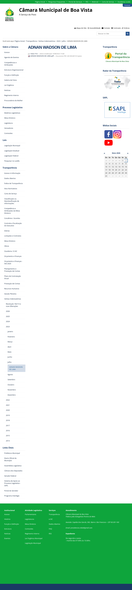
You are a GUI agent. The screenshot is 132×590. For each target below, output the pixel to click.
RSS (87, 2)
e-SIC (51, 519)
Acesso (7, 514)
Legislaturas (29, 519)
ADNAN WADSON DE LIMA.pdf (41, 56)
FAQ (50, 529)
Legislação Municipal (33, 543)
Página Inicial (40, 2)
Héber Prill (34, 54)
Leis (4, 140)
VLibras (127, 28)
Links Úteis (8, 447)
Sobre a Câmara (10, 47)
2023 (58, 41)
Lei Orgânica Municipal (33, 538)
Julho (64, 41)
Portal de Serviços (75, 2)
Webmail (95, 2)
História (7, 519)
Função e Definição (11, 524)
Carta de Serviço (108, 2)
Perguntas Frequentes (56, 2)
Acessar (127, 5)
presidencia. (75, 528)
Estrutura (7, 529)
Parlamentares (30, 514)
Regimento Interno (32, 533)
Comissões (29, 529)
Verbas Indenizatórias (47, 41)
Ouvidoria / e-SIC (123, 2)
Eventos (7, 538)
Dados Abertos (54, 524)
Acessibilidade (95, 28)
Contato (107, 28)
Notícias (7, 533)
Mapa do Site (81, 28)
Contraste (117, 28)
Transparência (31, 41)
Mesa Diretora (30, 524)
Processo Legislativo (12, 107)
